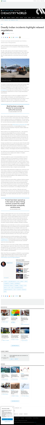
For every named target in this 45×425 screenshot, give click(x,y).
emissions (12, 283)
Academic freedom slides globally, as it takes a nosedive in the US (15, 376)
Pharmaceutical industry (8, 289)
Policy (15, 289)
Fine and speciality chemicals (8, 285)
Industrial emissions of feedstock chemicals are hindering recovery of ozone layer (24, 337)
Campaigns (22, 417)
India (25, 285)
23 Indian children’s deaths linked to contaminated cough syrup (26, 276)
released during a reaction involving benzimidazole (10, 257)
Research (22, 334)
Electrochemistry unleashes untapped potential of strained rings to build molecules (25, 392)
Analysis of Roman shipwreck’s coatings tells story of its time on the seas (5, 376)
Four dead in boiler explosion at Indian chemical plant (14, 318)
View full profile (6, 277)
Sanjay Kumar (6, 33)
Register (7, 10)
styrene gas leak (4, 90)
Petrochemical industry (18, 287)
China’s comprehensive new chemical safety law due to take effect (15, 336)
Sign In (3, 10)
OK (7, 419)
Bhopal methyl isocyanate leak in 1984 (19, 124)
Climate (26, 281)
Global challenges (35, 417)
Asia (18, 281)
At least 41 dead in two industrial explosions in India (26, 264)
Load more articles (15, 345)
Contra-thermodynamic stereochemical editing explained (25, 375)
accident (5, 281)
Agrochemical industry (12, 281)
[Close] (13, 408)
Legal (12, 287)
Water (5, 291)
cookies (35, 422)
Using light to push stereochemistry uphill (5, 391)
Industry (5, 287)
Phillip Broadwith (13, 322)
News (2, 24)
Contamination (6, 283)
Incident (21, 285)
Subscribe (11, 10)
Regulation (24, 289)
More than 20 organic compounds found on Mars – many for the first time (14, 392)
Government (17, 285)
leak (9, 287)
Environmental (17, 283)
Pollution (19, 289)
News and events (16, 417)
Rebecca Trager (6, 340)
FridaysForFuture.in (5, 240)
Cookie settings (7, 421)
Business (22, 281)
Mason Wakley (25, 340)
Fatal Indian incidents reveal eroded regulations (4, 318)
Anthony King (15, 379)
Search (25, 10)
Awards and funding (28, 417)
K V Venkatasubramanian (25, 324)
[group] (42, 17)
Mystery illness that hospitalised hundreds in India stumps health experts (24, 319)
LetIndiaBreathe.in (4, 239)
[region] (7, 415)
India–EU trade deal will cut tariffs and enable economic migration (26, 270)
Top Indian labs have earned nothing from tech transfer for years (5, 336)
